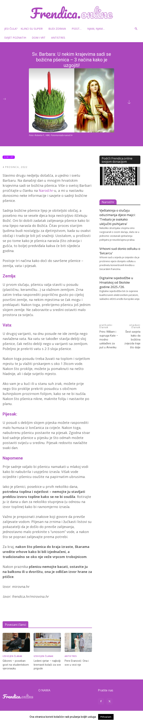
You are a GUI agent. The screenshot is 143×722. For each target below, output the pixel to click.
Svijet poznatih (16, 37)
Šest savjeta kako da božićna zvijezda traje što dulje (132, 339)
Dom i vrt (40, 37)
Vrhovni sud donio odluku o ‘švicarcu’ (119, 250)
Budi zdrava (58, 28)
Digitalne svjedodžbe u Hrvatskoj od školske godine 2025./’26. (116, 282)
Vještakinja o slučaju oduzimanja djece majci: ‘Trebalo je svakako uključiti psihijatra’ (117, 217)
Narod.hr (46, 190)
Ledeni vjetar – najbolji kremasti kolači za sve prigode (47, 664)
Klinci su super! (33, 28)
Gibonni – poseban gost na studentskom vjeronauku (16, 664)
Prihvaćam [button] (105, 716)
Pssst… (78, 28)
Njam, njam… (96, 28)
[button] (135, 29)
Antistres (58, 37)
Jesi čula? (10, 28)
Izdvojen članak (12, 656)
